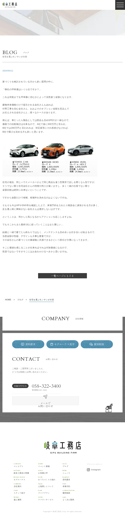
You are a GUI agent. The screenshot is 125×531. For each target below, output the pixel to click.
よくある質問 (74, 498)
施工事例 (26, 498)
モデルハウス (26, 477)
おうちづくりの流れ (50, 477)
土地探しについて (50, 484)
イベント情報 (50, 464)
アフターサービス (50, 498)
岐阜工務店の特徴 (26, 471)
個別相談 (74, 491)
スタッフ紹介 (26, 491)
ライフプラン (50, 491)
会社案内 (26, 484)
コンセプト (26, 464)
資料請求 (74, 477)
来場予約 (74, 484)
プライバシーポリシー (95, 463)
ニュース (74, 471)
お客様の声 (50, 471)
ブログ (74, 464)
